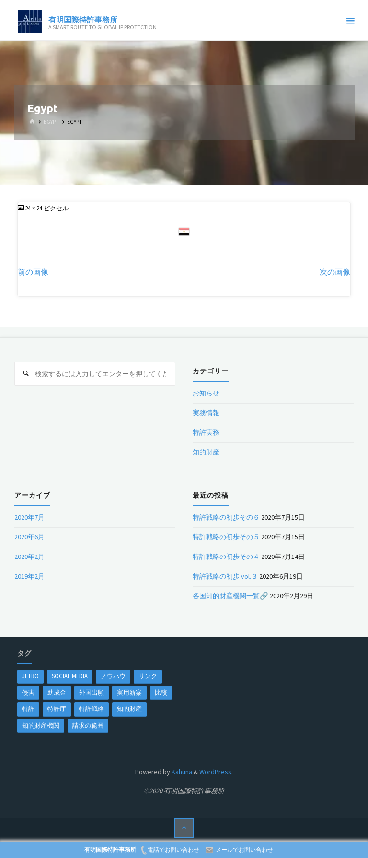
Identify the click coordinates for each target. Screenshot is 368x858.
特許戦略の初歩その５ (226, 537)
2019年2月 (29, 576)
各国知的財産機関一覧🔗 (230, 595)
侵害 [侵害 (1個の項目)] (28, 692)
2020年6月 (29, 537)
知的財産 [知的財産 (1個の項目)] (129, 708)
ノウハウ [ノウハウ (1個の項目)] (113, 676)
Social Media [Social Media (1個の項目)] (70, 676)
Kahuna (181, 771)
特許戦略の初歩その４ (226, 556)
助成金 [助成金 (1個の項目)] (56, 692)
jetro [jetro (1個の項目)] (30, 676)
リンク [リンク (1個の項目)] (147, 676)
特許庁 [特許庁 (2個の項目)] (56, 708)
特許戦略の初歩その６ (226, 517)
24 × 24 (34, 208)
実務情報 (206, 412)
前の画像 (33, 272)
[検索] (26, 374)
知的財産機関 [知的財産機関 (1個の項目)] (40, 725)
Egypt (51, 121)
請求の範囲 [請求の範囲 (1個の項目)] (88, 725)
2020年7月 (29, 517)
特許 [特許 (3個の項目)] (28, 708)
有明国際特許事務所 (82, 19)
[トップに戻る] (184, 828)
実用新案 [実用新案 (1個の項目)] (129, 692)
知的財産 (206, 452)
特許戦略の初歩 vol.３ (225, 576)
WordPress (215, 771)
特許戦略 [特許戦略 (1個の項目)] (91, 708)
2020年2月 (29, 556)
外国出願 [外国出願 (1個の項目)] (91, 692)
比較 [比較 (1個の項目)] (161, 692)
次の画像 (335, 272)
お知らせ (206, 393)
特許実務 (206, 432)
